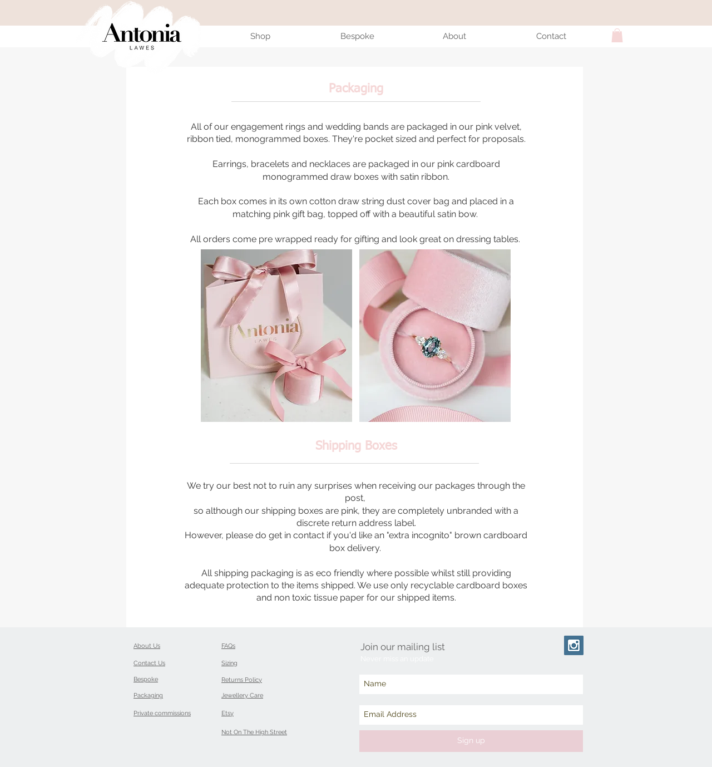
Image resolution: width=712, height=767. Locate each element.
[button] (617, 35)
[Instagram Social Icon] (574, 645)
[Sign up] (471, 741)
